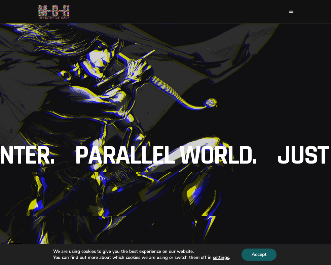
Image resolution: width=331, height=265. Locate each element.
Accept (259, 254)
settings (221, 258)
